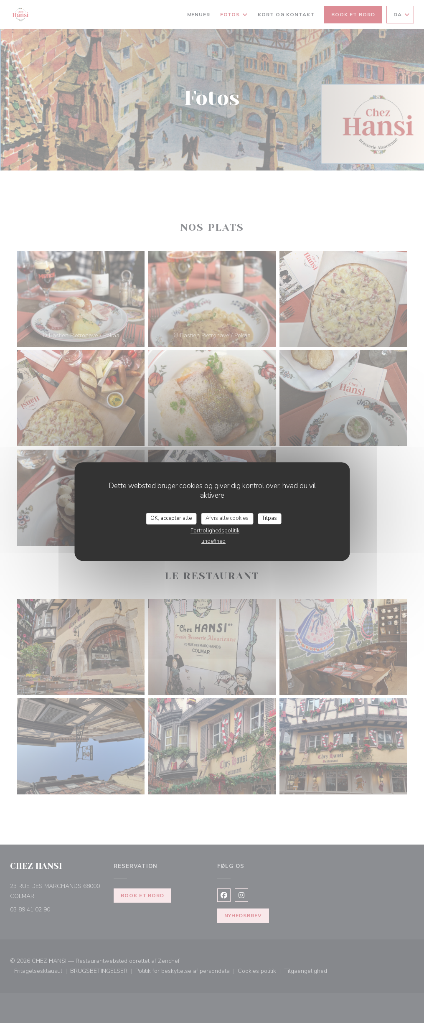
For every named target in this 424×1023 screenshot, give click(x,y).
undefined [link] (213, 541)
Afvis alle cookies (227, 518)
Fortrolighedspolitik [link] (214, 530)
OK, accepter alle (171, 518)
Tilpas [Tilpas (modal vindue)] (269, 518)
